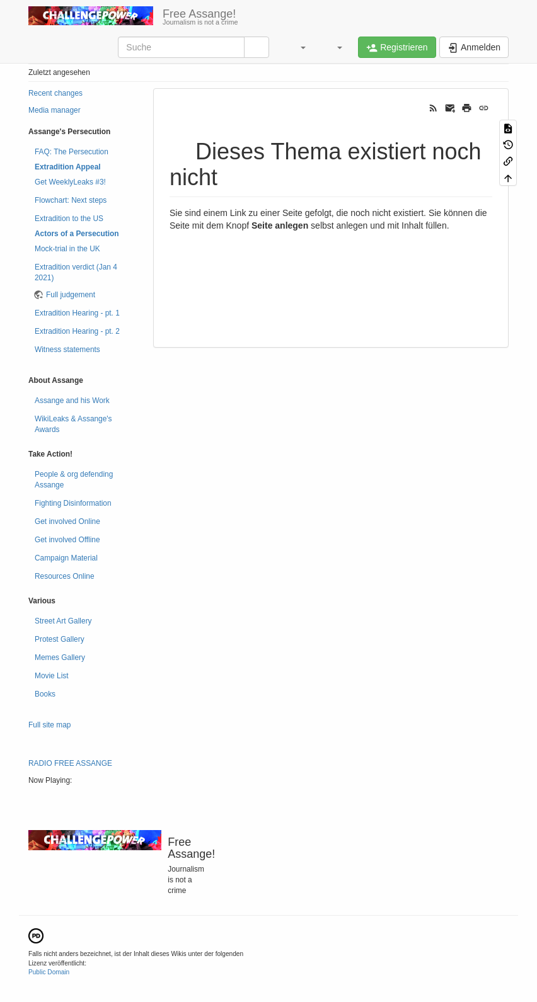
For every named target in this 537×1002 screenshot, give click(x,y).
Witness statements (67, 349)
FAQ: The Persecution (71, 151)
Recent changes (55, 93)
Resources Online (65, 576)
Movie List (52, 675)
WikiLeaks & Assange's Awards (73, 424)
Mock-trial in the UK (67, 248)
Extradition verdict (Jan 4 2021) (76, 272)
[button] (297, 47)
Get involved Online (67, 521)
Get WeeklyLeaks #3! (70, 182)
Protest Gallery (59, 639)
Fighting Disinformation (73, 503)
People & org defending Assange (74, 479)
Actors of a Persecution (76, 233)
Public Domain (48, 972)
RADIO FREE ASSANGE (70, 763)
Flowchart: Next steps (71, 200)
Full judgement (70, 294)
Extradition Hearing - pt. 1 (77, 313)
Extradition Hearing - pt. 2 (77, 331)
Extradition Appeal (68, 166)
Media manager (54, 110)
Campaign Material (66, 558)
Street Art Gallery (63, 621)
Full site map (49, 724)
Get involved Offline (67, 539)
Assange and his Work (72, 400)
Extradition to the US (69, 218)
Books (45, 694)
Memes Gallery (60, 657)
